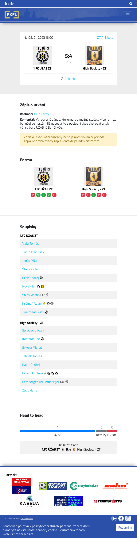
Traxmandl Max (33, 312)
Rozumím (125, 528)
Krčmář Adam (32, 304)
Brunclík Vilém (32, 373)
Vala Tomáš (30, 244)
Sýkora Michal (32, 348)
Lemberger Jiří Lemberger (40, 382)
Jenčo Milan (30, 261)
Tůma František (33, 252)
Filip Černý (41, 114)
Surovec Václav (33, 330)
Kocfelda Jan (31, 339)
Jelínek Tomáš (32, 356)
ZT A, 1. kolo (105, 38)
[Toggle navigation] (127, 14)
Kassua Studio (27, 518)
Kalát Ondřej (31, 365)
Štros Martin (31, 295)
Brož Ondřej (30, 278)
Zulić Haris (29, 390)
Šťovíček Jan (30, 269)
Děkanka (70, 79)
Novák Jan (29, 286)
